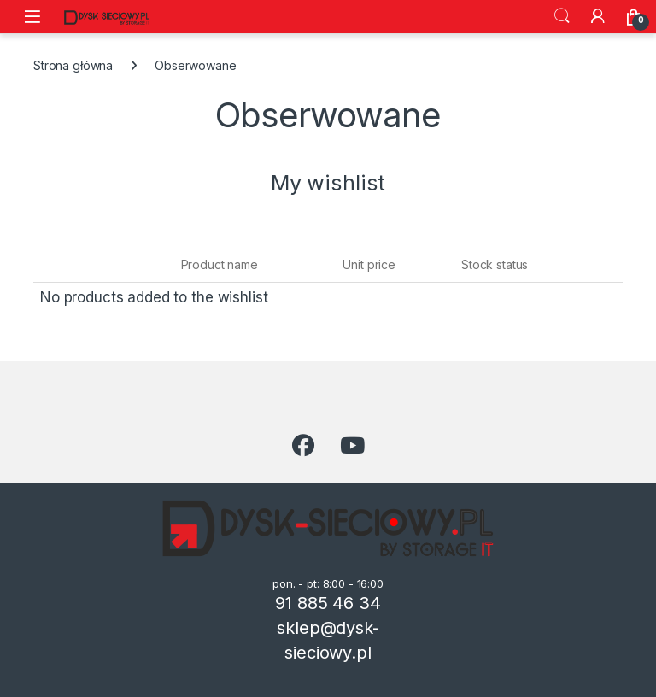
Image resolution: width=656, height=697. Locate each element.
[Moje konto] (598, 16)
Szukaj (562, 16)
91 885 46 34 (327, 603)
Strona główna (73, 65)
